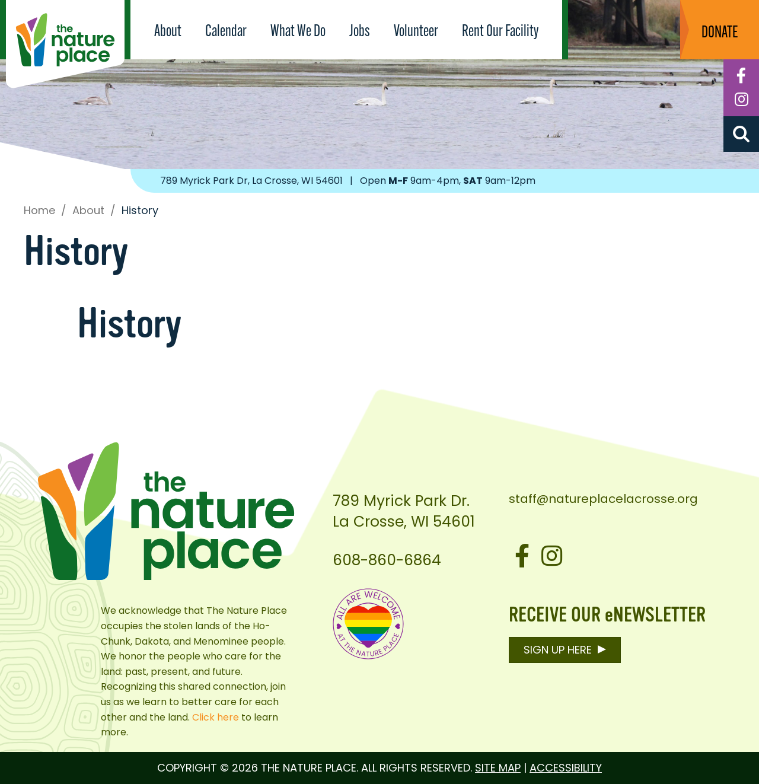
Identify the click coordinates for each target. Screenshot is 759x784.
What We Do (298, 32)
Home (39, 210)
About (167, 32)
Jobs (359, 32)
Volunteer (416, 32)
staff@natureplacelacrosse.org (603, 498)
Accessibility (566, 767)
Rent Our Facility (500, 32)
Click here (215, 717)
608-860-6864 (387, 560)
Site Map (498, 767)
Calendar (226, 32)
